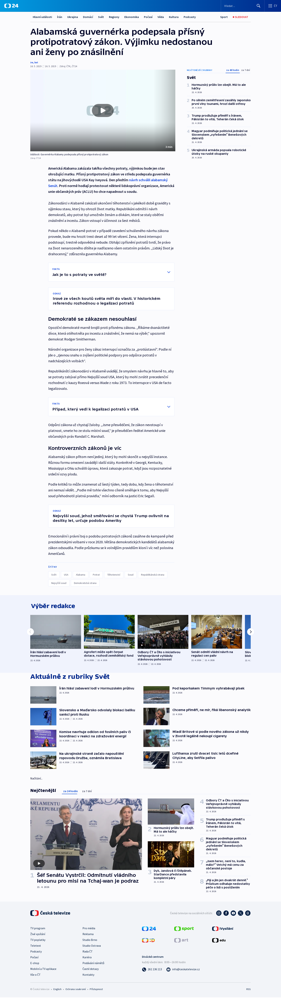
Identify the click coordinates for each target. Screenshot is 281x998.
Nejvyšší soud (58, 583)
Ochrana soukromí (75, 990)
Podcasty (190, 17)
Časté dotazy (90, 970)
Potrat (96, 574)
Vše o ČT (35, 975)
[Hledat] (258, 6)
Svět (101, 17)
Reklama (88, 935)
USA (66, 574)
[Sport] (224, 17)
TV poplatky (37, 940)
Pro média (88, 929)
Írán (59, 17)
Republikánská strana (152, 574)
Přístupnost (96, 990)
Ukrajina (72, 17)
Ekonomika (131, 17)
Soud (130, 574)
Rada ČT (87, 952)
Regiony (114, 17)
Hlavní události (42, 17)
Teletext (35, 946)
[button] (102, 110)
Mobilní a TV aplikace (43, 970)
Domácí (88, 17)
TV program (37, 929)
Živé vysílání (37, 935)
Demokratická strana (85, 583)
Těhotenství (113, 574)
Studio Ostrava (91, 946)
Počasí (148, 17)
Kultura (174, 17)
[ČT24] (11, 6)
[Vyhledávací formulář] (242, 6)
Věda (161, 17)
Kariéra (87, 958)
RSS (248, 990)
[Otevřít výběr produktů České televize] (273, 6)
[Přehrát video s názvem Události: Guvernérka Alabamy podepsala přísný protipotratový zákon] (103, 110)
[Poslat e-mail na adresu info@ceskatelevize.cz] (183, 970)
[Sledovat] (240, 17)
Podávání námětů (93, 964)
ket (36, 62)
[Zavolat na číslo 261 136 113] (152, 970)
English (57, 990)
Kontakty (88, 975)
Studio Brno (89, 940)
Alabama (80, 574)
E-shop (34, 964)
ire (31, 62)
